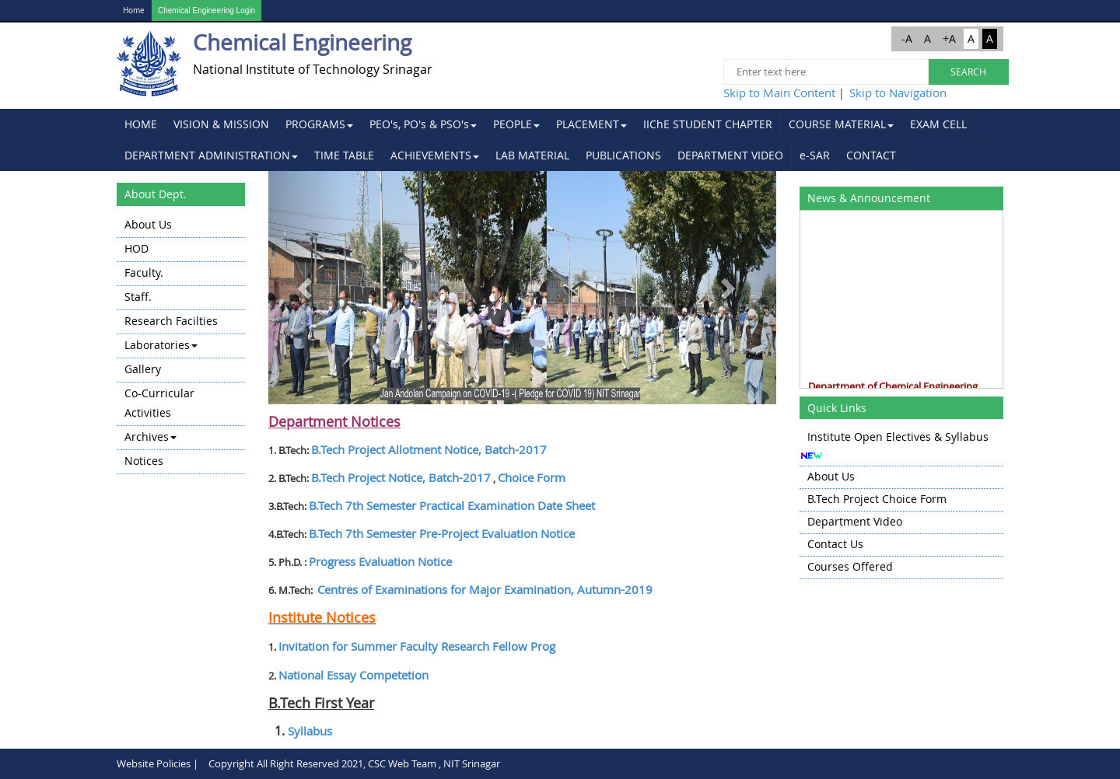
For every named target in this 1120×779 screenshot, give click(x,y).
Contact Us (835, 543)
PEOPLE (516, 124)
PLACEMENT (591, 124)
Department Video (854, 521)
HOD (136, 248)
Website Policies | (157, 763)
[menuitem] (141, 124)
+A (949, 38)
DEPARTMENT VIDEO (730, 155)
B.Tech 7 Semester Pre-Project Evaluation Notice (442, 533)
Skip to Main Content (779, 92)
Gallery (142, 369)
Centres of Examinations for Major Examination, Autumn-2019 (485, 589)
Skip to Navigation (898, 92)
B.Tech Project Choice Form (877, 498)
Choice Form (531, 477)
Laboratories (161, 344)
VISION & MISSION (221, 124)
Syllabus (310, 731)
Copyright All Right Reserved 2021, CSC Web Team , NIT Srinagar (354, 763)
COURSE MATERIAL (841, 124)
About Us (148, 224)
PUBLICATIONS (623, 155)
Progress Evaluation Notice (380, 561)
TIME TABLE (344, 155)
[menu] (181, 344)
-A (906, 38)
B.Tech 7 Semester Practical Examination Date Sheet (452, 505)
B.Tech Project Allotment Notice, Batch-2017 (429, 449)
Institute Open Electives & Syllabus (898, 436)
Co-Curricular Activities (159, 403)
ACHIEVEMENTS (434, 155)
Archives (150, 436)
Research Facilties (171, 320)
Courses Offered (850, 566)
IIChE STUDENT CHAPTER (707, 124)
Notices (143, 460)
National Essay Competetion (353, 675)
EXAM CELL (938, 124)
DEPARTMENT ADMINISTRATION (211, 155)
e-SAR (815, 155)
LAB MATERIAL (532, 155)
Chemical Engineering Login (206, 10)
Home (134, 10)
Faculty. (143, 272)
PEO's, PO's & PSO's (423, 124)
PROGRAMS (319, 124)
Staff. (138, 296)
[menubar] (560, 140)
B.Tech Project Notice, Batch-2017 (401, 477)
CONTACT (871, 155)
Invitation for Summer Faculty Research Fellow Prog (416, 646)
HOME (140, 124)
